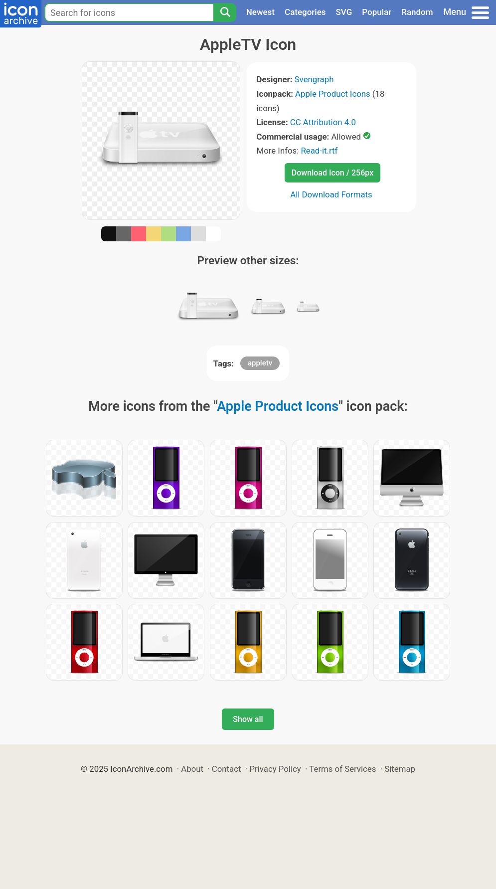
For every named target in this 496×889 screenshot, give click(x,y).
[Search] (224, 12)
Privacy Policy (275, 769)
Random (417, 12)
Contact (226, 769)
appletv (260, 362)
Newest (260, 12)
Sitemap (399, 769)
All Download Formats (331, 194)
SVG (344, 12)
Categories (305, 12)
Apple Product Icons (332, 94)
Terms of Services (342, 769)
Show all (248, 719)
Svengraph (314, 79)
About (192, 769)
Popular (376, 12)
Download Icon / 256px (332, 173)
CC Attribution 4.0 (323, 122)
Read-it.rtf (319, 151)
